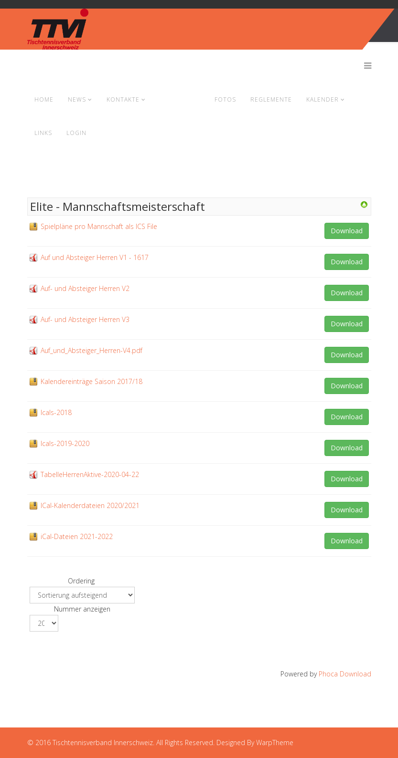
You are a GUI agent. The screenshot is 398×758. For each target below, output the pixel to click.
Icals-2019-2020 (65, 443)
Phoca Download (345, 673)
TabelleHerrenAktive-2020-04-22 (90, 474)
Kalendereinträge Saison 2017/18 (91, 381)
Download (347, 230)
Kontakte (123, 99)
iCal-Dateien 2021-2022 (77, 536)
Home (44, 99)
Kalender (322, 99)
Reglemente (271, 99)
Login (76, 133)
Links (43, 133)
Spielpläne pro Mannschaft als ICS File (99, 226)
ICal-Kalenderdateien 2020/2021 (90, 505)
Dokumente (180, 99)
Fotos (225, 99)
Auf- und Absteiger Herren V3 (85, 319)
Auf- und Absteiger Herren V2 (85, 288)
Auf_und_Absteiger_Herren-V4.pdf (91, 350)
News (77, 99)
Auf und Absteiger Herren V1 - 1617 (95, 257)
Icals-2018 (56, 412)
